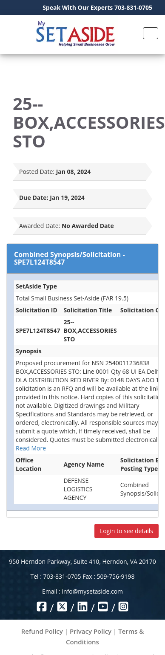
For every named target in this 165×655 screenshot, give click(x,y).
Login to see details (126, 531)
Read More (31, 448)
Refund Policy (42, 631)
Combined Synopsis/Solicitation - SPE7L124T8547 (69, 258)
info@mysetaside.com (92, 591)
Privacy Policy (90, 631)
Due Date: (33, 197)
